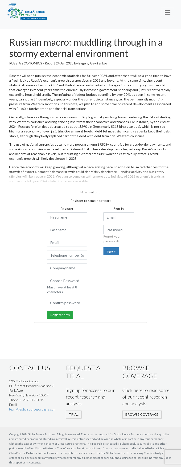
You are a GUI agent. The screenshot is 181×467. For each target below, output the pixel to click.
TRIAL (73, 414)
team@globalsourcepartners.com (32, 409)
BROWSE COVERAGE (142, 414)
